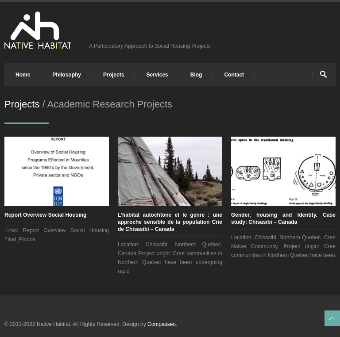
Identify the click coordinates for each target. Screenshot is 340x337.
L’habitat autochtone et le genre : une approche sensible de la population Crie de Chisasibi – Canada (170, 222)
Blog (196, 75)
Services (157, 75)
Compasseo (161, 324)
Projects (113, 75)
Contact (234, 75)
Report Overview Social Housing (45, 215)
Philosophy (66, 75)
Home (22, 75)
